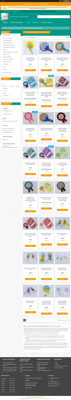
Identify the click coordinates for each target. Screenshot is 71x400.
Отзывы (5, 69)
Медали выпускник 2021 (43, 362)
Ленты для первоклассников (10, 369)
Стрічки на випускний (7, 38)
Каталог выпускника (16, 22)
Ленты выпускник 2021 (8, 362)
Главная (5, 22)
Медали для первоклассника (44, 370)
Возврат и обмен (59, 367)
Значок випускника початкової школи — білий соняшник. (62, 303)
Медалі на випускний (7, 42)
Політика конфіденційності (46, 398)
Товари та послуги (8, 28)
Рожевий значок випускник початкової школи (30, 130)
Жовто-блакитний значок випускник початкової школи (62, 59)
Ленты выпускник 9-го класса (10, 367)
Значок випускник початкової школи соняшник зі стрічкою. (46, 303)
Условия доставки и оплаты (61, 366)
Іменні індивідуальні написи (9, 45)
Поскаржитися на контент (34, 398)
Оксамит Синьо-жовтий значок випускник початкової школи (62, 199)
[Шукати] (68, 16)
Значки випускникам (19, 28)
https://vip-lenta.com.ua (9, 130)
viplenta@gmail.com (8, 132)
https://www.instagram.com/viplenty (10, 147)
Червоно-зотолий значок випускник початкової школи (30, 235)
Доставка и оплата (46, 22)
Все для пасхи (6, 54)
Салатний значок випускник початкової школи (62, 164)
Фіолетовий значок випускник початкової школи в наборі (46, 164)
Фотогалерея (6, 64)
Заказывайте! (43, 4)
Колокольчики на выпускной (9, 370)
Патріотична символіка (8, 59)
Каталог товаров (6, 34)
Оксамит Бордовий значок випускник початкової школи (62, 130)
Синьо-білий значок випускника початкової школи (46, 59)
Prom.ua (42, 397)
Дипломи (5, 49)
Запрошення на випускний (9, 47)
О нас (28, 22)
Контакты (35, 22)
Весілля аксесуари (7, 56)
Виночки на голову (7, 61)
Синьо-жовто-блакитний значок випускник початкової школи (30, 94)
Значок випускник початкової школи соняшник (30, 59)
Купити (30, 70)
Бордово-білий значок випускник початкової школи (62, 94)
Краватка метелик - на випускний (10, 52)
